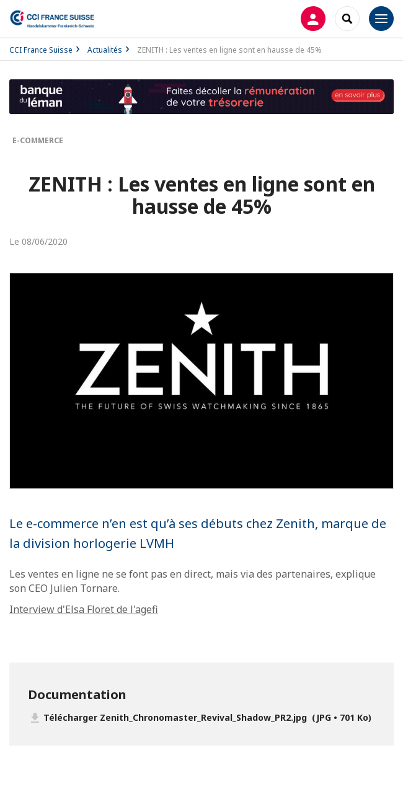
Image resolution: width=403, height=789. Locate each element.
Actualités (104, 50)
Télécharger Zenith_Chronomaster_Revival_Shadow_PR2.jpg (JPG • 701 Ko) (207, 717)
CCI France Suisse (41, 50)
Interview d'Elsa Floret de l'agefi (83, 609)
